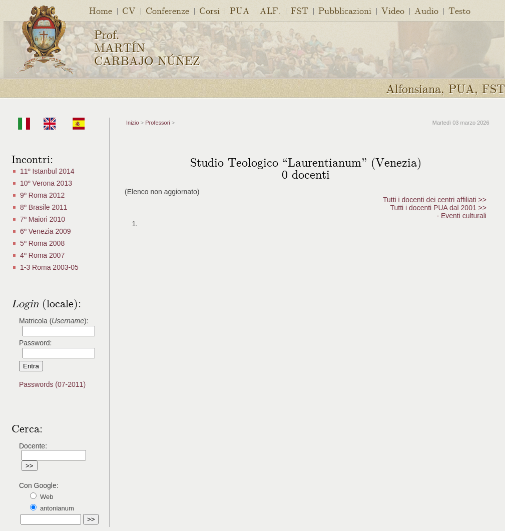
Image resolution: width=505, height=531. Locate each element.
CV (129, 10)
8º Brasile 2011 (44, 207)
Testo (459, 10)
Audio (426, 10)
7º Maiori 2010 (42, 219)
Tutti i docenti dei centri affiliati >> (434, 200)
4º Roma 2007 (42, 255)
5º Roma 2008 (42, 243)
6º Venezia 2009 (45, 231)
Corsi (209, 10)
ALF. (270, 10)
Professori (157, 123)
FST (299, 10)
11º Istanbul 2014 (47, 171)
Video (392, 10)
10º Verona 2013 (46, 183)
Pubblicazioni (344, 10)
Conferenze (167, 10)
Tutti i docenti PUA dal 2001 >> (438, 208)
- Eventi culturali (461, 216)
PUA (240, 10)
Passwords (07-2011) (52, 384)
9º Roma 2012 (42, 195)
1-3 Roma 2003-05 (49, 267)
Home (100, 10)
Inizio (132, 123)
